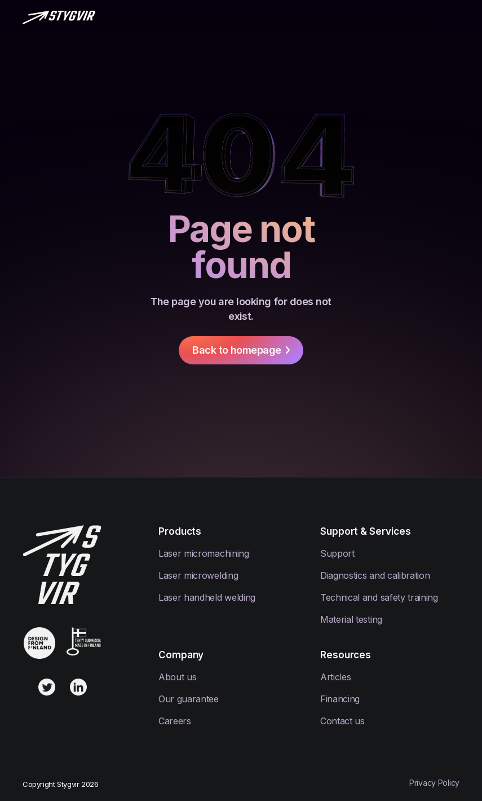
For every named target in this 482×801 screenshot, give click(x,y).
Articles (335, 677)
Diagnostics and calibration (375, 575)
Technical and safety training (379, 597)
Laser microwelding (198, 575)
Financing (340, 699)
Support (337, 553)
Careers (174, 721)
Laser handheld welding (206, 597)
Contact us (342, 721)
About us (177, 677)
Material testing (351, 619)
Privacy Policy (434, 782)
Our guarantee (188, 699)
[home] (59, 16)
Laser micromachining (203, 553)
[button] (453, 16)
